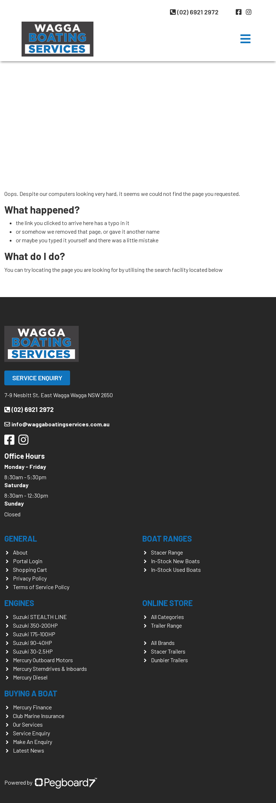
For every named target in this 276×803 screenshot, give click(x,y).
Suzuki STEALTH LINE (40, 616)
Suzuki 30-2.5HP (33, 651)
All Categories (167, 616)
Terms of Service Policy (41, 586)
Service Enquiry (37, 378)
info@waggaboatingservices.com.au (57, 424)
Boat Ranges (167, 538)
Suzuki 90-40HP (32, 642)
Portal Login (27, 560)
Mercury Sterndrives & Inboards (50, 668)
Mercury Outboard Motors (43, 659)
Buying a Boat (31, 693)
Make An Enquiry (32, 741)
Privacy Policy (30, 578)
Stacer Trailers (168, 651)
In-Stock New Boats (175, 560)
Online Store (167, 602)
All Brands (163, 642)
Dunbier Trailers (169, 659)
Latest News (28, 750)
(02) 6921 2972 (194, 12)
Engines (19, 602)
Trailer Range (166, 625)
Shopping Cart (30, 569)
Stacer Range (167, 552)
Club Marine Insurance (38, 715)
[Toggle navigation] (245, 38)
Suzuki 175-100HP (34, 634)
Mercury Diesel (30, 677)
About (20, 552)
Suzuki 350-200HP (35, 625)
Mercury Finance (32, 707)
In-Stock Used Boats (176, 569)
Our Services (28, 724)
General (20, 538)
